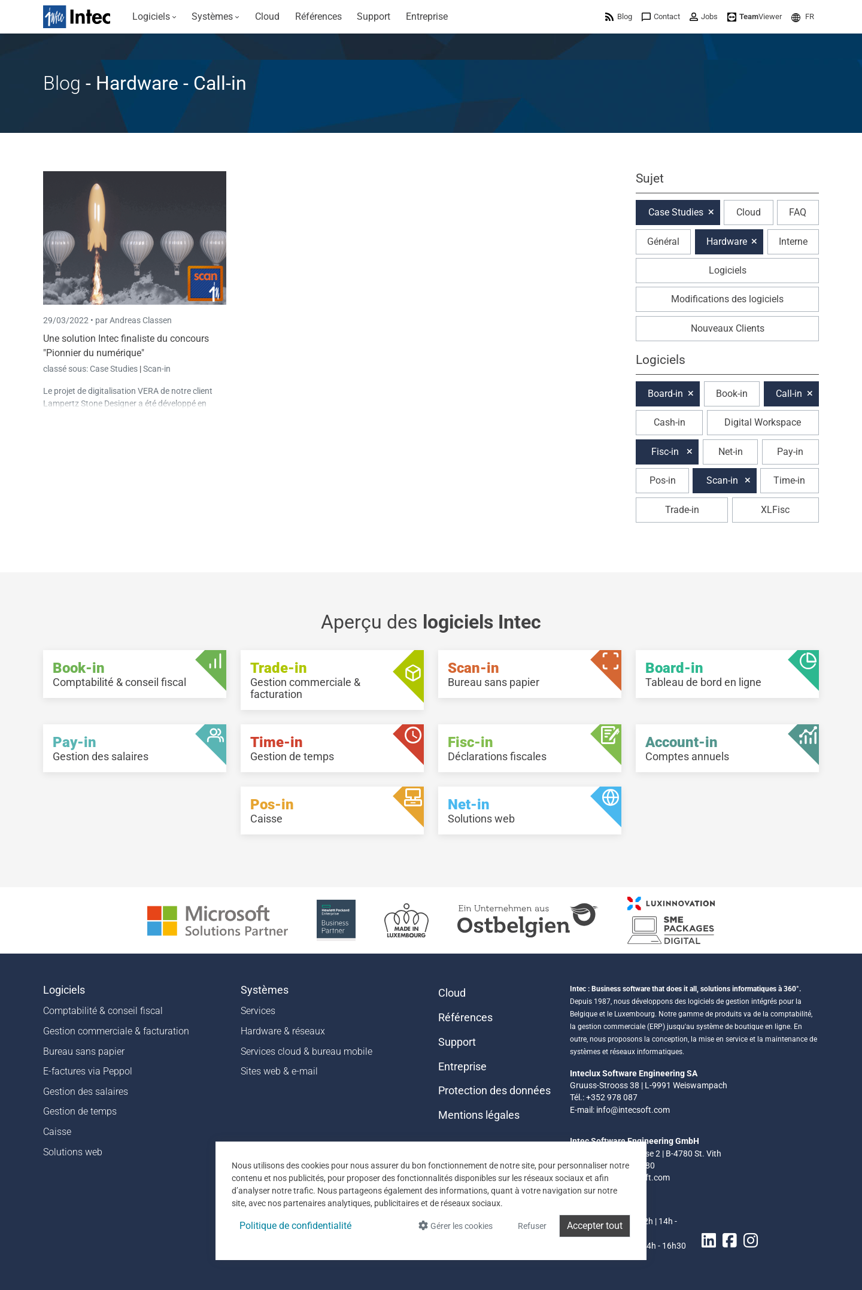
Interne (793, 241)
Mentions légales (479, 1115)
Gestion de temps (80, 1111)
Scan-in (157, 369)
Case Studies (114, 369)
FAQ (797, 212)
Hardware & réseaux (283, 1031)
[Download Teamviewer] (755, 16)
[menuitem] (154, 17)
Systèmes (265, 990)
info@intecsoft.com (633, 1110)
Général (663, 241)
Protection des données (494, 1091)
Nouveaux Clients (727, 328)
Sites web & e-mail (279, 1071)
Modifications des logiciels (727, 299)
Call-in (789, 393)
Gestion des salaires (85, 1091)
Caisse (57, 1131)
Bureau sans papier (84, 1051)
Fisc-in (665, 451)
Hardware (726, 241)
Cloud (748, 212)
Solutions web (72, 1152)
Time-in (789, 480)
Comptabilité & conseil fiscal (103, 1010)
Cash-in (669, 422)
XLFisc (775, 509)
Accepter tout (595, 1225)
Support (457, 1042)
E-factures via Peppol (87, 1071)
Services (258, 1010)
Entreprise (462, 1067)
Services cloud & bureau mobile (306, 1051)
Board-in (665, 393)
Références (465, 1018)
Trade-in (682, 509)
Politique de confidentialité (295, 1225)
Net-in (730, 451)
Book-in (732, 393)
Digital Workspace (762, 422)
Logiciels (727, 270)
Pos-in (662, 480)
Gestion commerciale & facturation (116, 1031)
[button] (803, 16)
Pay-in (790, 451)
